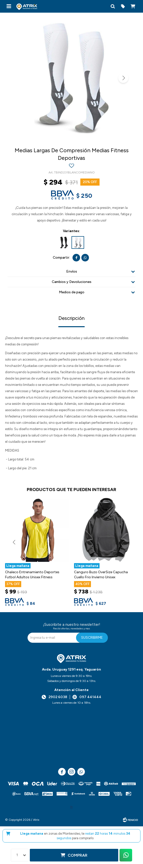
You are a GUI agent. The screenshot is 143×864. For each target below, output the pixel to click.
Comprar (77, 855)
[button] (113, 6)
